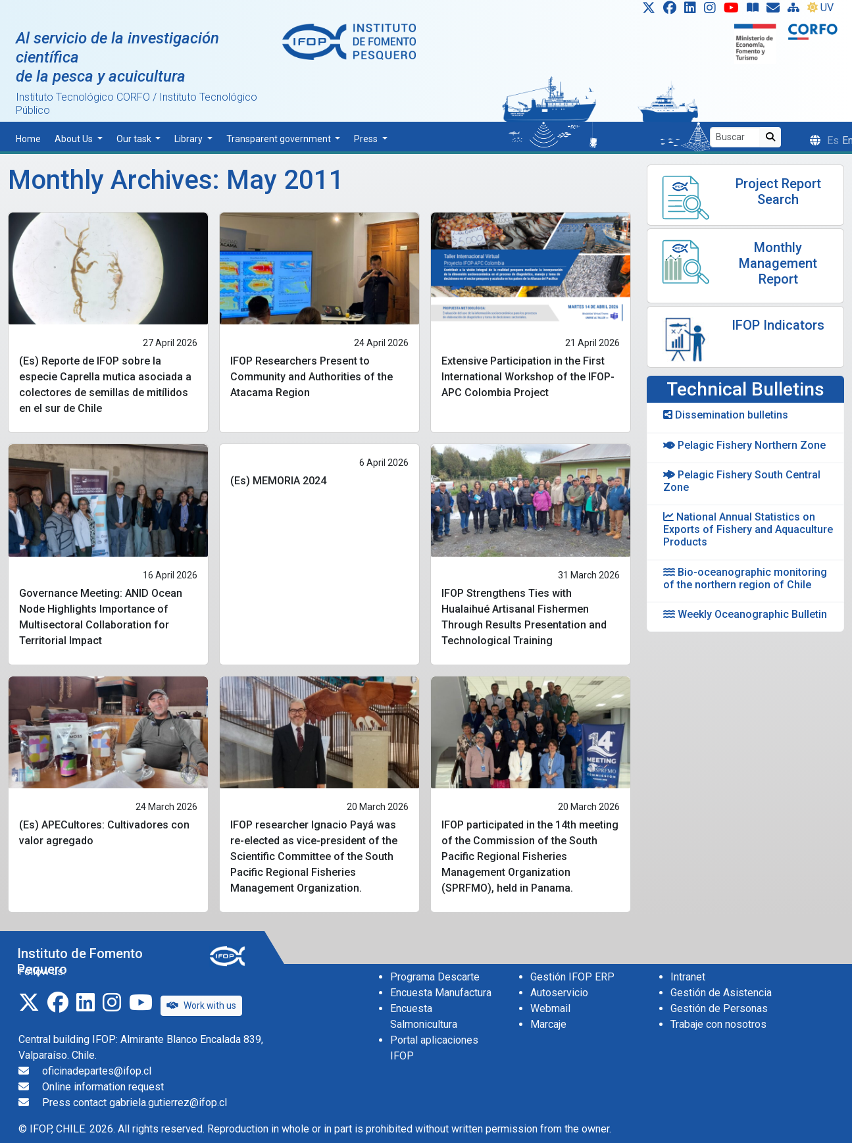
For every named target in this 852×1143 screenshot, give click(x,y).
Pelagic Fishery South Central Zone (741, 481)
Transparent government (279, 139)
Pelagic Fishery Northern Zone (744, 445)
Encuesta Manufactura (440, 992)
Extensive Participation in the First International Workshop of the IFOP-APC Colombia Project (527, 377)
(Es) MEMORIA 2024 (278, 480)
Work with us (201, 1005)
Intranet (687, 977)
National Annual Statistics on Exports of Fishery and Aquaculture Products (748, 529)
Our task (134, 139)
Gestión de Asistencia (721, 992)
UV (820, 7)
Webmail (550, 1008)
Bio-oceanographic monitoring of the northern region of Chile (745, 578)
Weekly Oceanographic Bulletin (745, 614)
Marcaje (548, 1024)
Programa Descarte (435, 977)
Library (189, 139)
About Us (75, 139)
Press (367, 139)
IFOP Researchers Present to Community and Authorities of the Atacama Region (311, 377)
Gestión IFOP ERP (572, 977)
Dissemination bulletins (725, 415)
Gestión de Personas (719, 1008)
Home (28, 139)
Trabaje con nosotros (718, 1024)
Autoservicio (559, 992)
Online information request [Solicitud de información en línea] (103, 1086)
